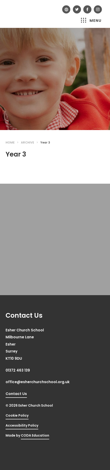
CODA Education (35, 435)
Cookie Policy (17, 415)
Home (10, 142)
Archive (27, 142)
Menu (91, 20)
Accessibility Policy (22, 425)
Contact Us (16, 393)
